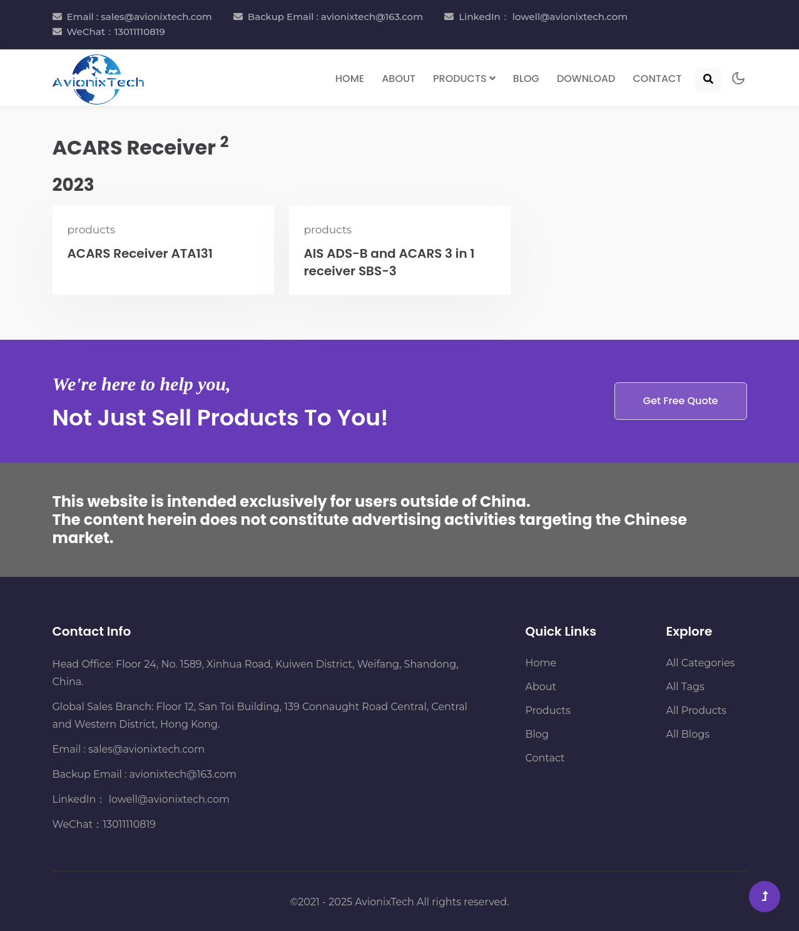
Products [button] (464, 78)
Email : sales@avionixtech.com (139, 17)
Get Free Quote (680, 401)
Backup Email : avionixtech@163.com (335, 17)
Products (548, 710)
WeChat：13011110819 (116, 32)
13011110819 (129, 824)
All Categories (700, 663)
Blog (526, 78)
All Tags (685, 687)
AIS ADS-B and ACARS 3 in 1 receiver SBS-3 (389, 262)
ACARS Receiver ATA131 (140, 253)
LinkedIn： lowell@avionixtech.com (543, 17)
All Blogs (688, 734)
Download (586, 78)
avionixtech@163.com (183, 774)
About (398, 78)
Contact (657, 78)
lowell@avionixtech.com (167, 799)
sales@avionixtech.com (146, 749)
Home (349, 78)
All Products (696, 710)
